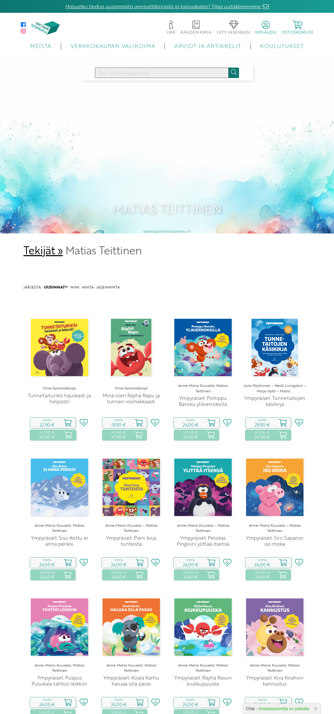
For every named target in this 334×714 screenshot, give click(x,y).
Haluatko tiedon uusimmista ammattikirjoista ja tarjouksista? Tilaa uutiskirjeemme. (163, 6)
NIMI (74, 253)
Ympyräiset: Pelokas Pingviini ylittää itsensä (203, 507)
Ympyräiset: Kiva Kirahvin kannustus (274, 646)
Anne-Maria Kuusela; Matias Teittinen (203, 354)
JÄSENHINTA (108, 253)
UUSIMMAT (56, 253)
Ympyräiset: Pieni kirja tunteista (131, 507)
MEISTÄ (40, 46)
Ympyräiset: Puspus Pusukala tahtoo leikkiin (59, 646)
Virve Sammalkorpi (59, 354)
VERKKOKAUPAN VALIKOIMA (113, 46)
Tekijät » (43, 216)
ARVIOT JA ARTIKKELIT (207, 46)
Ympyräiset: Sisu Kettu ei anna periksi (59, 507)
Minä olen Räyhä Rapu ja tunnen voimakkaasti (131, 364)
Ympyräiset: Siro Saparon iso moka (274, 507)
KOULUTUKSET (282, 46)
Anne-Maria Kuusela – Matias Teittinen (131, 494)
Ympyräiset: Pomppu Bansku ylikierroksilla (203, 367)
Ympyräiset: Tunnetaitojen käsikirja (274, 367)
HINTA (88, 253)
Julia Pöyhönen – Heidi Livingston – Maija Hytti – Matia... (274, 354)
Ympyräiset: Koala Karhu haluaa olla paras (131, 646)
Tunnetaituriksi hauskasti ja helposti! (59, 364)
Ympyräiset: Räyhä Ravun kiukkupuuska (203, 646)
